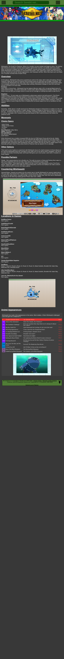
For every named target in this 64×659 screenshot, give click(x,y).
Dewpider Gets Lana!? (29, 333)
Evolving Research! (11, 340)
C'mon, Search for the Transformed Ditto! (34, 329)
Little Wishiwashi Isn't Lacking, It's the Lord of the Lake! (38, 327)
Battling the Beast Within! (12, 338)
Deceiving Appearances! (12, 329)
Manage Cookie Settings (50, 380)
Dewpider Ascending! (11, 333)
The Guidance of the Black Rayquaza (32, 351)
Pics (60, 321)
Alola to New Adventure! (12, 321)
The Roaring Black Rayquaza (30, 349)
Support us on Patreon (32, 385)
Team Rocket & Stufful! (29, 335)
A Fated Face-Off (10, 347)
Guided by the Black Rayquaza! (14, 351)
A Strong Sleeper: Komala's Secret (32, 331)
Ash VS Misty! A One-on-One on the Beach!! (34, 347)
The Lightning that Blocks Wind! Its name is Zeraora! (37, 338)
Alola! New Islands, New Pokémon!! (32, 321)
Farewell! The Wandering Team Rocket (33, 344)
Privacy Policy (38, 380)
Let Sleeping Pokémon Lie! (13, 331)
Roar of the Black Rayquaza (13, 349)
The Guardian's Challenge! (12, 324)
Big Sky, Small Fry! (11, 327)
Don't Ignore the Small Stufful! (14, 335)
